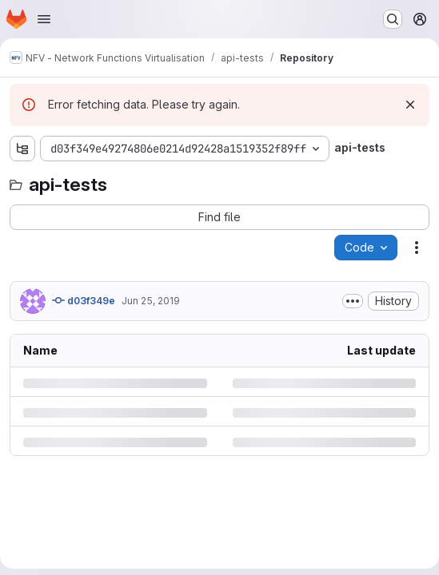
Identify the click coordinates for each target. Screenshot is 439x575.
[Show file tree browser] (22, 148)
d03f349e (83, 300)
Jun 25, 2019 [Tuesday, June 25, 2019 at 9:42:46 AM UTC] (151, 301)
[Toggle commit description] (352, 301)
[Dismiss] (410, 104)
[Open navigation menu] (44, 19)
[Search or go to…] (392, 19)
